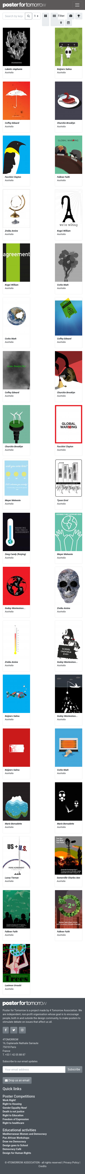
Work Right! (9, 1100)
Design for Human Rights (17, 1153)
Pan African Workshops (16, 1137)
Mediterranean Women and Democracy (25, 1134)
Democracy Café (12, 1149)
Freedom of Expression (16, 1119)
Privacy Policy (71, 1162)
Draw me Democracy (14, 1141)
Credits (42, 1166)
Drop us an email (17, 1080)
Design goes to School (15, 1145)
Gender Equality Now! (15, 1107)
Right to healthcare (13, 1123)
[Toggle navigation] (77, 4)
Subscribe (74, 1069)
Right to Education (13, 1115)
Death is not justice (13, 1111)
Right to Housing (12, 1104)
